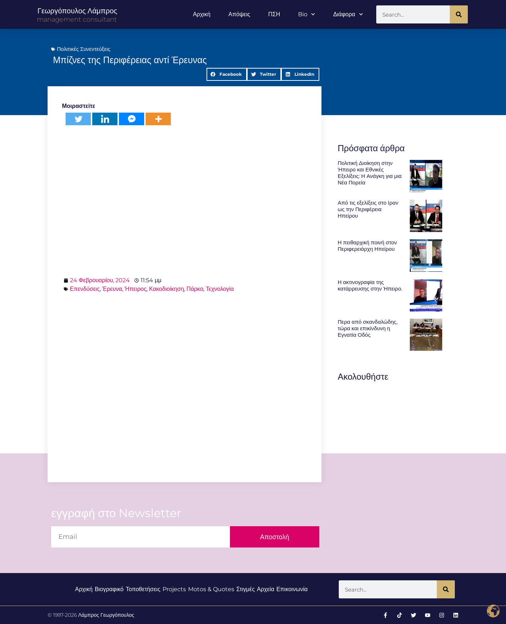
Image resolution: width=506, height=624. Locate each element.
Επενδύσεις (85, 288)
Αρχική (201, 14)
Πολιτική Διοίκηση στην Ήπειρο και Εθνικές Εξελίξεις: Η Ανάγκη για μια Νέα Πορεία (369, 173)
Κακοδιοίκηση (166, 288)
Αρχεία (265, 589)
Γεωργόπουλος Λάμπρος (77, 10)
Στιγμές (245, 589)
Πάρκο (194, 288)
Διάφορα (348, 14)
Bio (306, 14)
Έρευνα (112, 288)
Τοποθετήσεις (143, 589)
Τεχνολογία (220, 288)
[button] (227, 74)
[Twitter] (78, 119)
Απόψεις (239, 14)
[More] (158, 119)
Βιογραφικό (109, 589)
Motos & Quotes (211, 589)
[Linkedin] (104, 119)
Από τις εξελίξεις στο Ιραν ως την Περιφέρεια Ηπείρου (368, 209)
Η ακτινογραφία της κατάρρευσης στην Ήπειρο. (370, 285)
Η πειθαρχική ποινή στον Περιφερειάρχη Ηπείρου (367, 245)
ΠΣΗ (274, 14)
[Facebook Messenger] (131, 119)
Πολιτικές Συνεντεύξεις (83, 48)
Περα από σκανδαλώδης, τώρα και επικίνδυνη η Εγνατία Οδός (368, 328)
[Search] (459, 14)
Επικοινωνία (292, 589)
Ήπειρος (136, 288)
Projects (174, 589)
